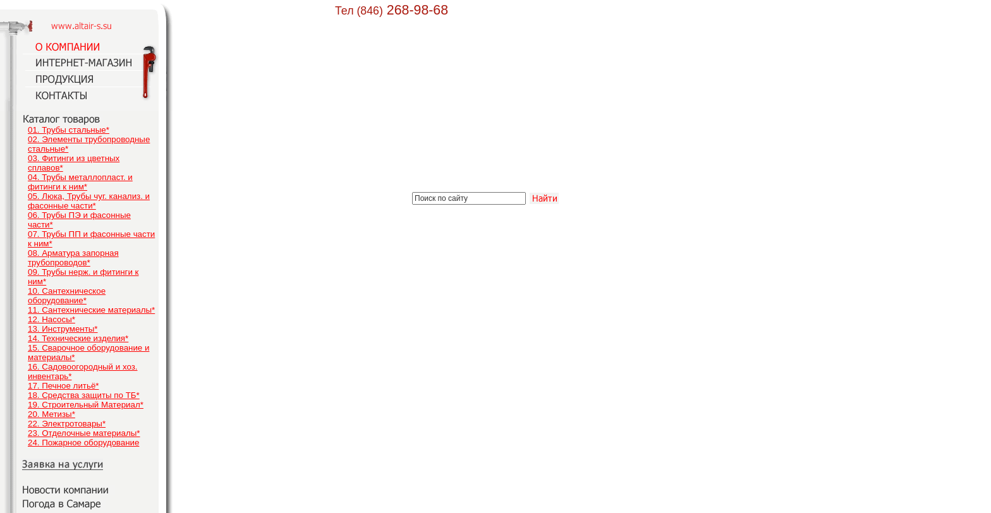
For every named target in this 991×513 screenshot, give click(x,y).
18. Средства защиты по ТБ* (84, 395)
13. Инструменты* (63, 329)
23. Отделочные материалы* (84, 433)
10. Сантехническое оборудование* (67, 295)
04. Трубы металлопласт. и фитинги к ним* (80, 181)
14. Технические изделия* (78, 338)
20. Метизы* (51, 414)
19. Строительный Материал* (85, 404)
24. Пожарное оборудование (83, 442)
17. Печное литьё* (63, 385)
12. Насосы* (51, 319)
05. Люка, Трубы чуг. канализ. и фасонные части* (89, 200)
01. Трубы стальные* (68, 130)
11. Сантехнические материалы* (91, 310)
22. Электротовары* (67, 423)
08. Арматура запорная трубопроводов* (73, 257)
